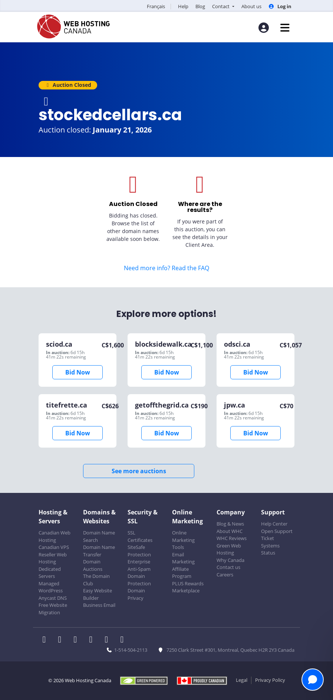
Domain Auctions (92, 565)
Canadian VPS (54, 547)
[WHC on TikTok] (123, 640)
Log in (279, 6)
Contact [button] (221, 6)
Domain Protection (139, 580)
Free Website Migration (53, 609)
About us (251, 6)
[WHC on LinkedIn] (77, 640)
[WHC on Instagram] (93, 640)
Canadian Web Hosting (54, 536)
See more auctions (139, 471)
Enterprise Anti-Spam (139, 565)
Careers (225, 574)
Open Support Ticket (277, 535)
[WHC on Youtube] (108, 640)
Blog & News (230, 523)
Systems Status (270, 549)
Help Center (274, 523)
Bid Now (77, 372)
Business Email (99, 605)
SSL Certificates (140, 536)
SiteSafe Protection (139, 551)
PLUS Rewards (188, 583)
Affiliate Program (181, 573)
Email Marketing (183, 558)
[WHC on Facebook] (46, 640)
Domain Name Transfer (99, 551)
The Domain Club (96, 580)
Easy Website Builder (97, 594)
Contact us (228, 567)
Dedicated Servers (50, 573)
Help (183, 6)
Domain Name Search (99, 536)
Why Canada (230, 560)
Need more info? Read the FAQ (166, 268)
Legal (241, 680)
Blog (200, 6)
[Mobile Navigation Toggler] (285, 28)
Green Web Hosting (229, 549)
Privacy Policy (270, 680)
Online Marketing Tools (183, 539)
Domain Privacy (136, 594)
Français (156, 6)
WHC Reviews (232, 538)
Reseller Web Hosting (53, 558)
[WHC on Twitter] (62, 640)
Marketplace (186, 590)
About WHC (230, 531)
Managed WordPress (51, 587)
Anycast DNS (53, 598)
